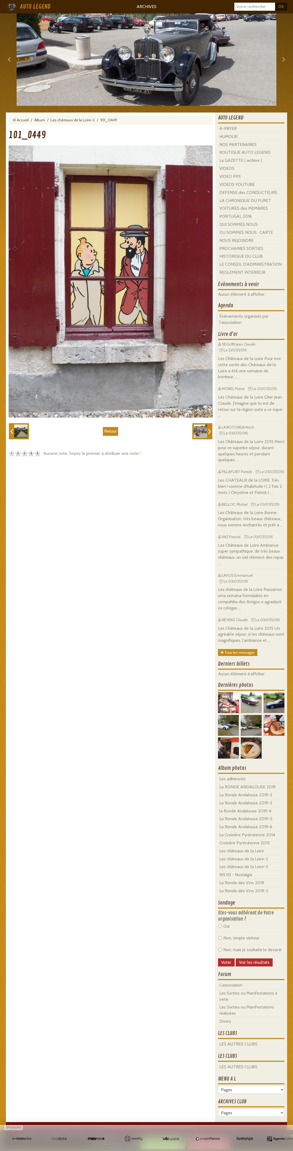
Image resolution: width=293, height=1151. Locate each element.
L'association (230, 985)
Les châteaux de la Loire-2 (73, 120)
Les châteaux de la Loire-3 (243, 866)
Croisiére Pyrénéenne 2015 (244, 842)
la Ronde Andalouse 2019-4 (245, 810)
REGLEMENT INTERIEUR (242, 272)
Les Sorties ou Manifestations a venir (248, 996)
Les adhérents (232, 778)
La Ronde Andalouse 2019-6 (245, 826)
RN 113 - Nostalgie (235, 874)
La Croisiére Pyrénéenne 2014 (247, 834)
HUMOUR (228, 136)
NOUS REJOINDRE (236, 240)
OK (281, 6)
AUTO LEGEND (35, 6)
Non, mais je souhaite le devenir (250, 949)
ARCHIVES (146, 6)
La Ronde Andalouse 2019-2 (245, 794)
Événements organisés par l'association (243, 319)
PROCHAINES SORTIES (241, 248)
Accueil (23, 120)
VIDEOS (226, 168)
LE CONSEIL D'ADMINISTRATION (250, 264)
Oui (224, 926)
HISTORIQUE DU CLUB (241, 256)
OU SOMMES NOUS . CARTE (246, 232)
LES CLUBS (227, 1033)
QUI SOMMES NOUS (238, 224)
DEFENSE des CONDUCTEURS (248, 192)
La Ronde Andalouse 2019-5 (245, 818)
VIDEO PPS (230, 176)
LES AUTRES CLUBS (238, 1044)
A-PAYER (228, 128)
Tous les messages (238, 652)
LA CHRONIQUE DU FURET (245, 200)
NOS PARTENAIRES (238, 144)
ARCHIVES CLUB (232, 1101)
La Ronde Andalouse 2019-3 (245, 802)
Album (39, 120)
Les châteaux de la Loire (241, 850)
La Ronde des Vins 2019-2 (243, 890)
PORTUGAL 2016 (235, 216)
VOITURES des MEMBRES (243, 208)
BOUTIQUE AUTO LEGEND (245, 152)
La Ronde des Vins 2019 (241, 882)
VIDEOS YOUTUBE (237, 184)
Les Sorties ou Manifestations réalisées (246, 1010)
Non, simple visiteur (239, 937)
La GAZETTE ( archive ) (240, 160)
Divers (225, 1021)
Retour (110, 431)
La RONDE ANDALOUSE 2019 (247, 786)
